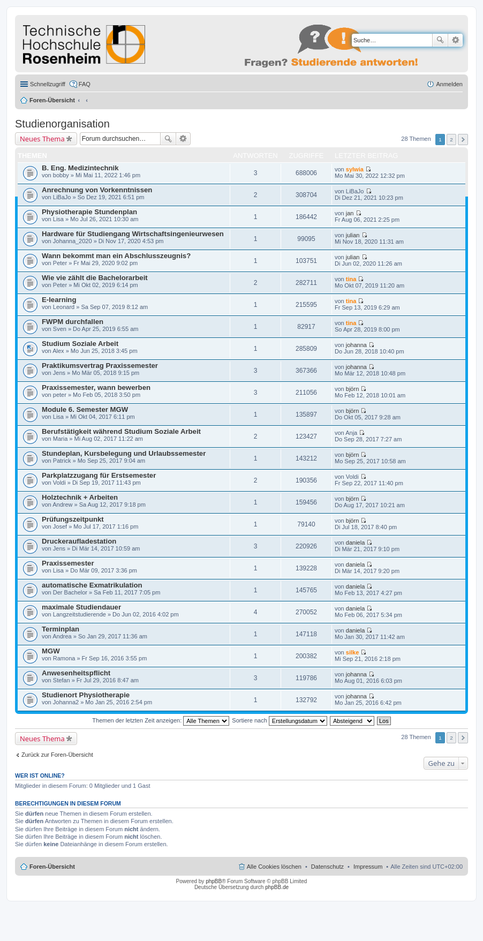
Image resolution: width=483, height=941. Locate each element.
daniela (355, 542)
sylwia (355, 169)
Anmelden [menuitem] (449, 84)
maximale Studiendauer (81, 607)
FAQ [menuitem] (84, 84)
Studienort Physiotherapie (86, 695)
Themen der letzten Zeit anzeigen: (160, 720)
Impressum (367, 866)
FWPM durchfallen (72, 322)
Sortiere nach (279, 720)
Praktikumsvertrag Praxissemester (100, 366)
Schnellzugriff (47, 84)
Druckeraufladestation (79, 541)
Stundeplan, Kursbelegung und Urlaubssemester (124, 453)
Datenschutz (327, 866)
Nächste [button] (463, 139)
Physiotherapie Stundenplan (89, 212)
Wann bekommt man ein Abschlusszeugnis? (116, 256)
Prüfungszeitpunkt (73, 519)
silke (352, 652)
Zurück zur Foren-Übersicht (57, 754)
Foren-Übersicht (52, 100)
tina (351, 279)
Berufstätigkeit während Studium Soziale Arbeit (121, 431)
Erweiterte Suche (455, 40)
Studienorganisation (62, 124)
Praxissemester (68, 563)
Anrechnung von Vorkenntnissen (97, 190)
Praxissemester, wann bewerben (96, 387)
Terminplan (60, 629)
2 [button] (451, 139)
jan (350, 213)
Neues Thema (42, 139)
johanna (356, 345)
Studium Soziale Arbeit (80, 344)
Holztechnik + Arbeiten (80, 497)
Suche (440, 40)
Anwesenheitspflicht (76, 673)
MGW (51, 651)
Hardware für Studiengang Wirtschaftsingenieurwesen (133, 234)
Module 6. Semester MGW (85, 409)
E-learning (59, 300)
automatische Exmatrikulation (92, 585)
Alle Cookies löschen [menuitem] (274, 866)
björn (352, 389)
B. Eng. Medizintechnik (80, 168)
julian (353, 235)
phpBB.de (277, 887)
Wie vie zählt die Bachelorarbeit (95, 278)
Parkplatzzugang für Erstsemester (99, 475)
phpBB (214, 881)
